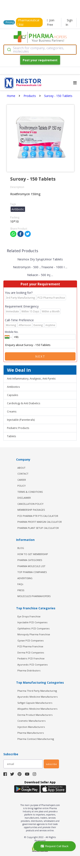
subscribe (51, 764)
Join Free (50, 22)
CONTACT (22, 473)
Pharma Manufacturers (30, 732)
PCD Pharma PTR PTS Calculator (37, 515)
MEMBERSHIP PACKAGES (31, 509)
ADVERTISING (24, 578)
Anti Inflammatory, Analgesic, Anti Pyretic (31, 378)
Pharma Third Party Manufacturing (37, 690)
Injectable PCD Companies (32, 622)
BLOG (20, 548)
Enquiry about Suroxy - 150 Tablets (40, 345)
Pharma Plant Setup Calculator (38, 527)
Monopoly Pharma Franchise (33, 634)
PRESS (20, 590)
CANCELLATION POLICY (30, 503)
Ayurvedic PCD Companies (32, 664)
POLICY (21, 485)
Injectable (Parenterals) (21, 420)
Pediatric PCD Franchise (31, 658)
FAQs (20, 584)
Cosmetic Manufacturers (31, 720)
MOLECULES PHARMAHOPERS (34, 596)
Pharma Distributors (28, 670)
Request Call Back (55, 846)
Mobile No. (11, 332)
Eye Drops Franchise (29, 616)
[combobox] (40, 49)
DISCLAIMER (24, 497)
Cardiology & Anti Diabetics (23, 403)
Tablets (11, 436)
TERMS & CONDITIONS (30, 491)
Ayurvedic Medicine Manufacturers (37, 696)
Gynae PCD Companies (30, 640)
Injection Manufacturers (31, 726)
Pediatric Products (18, 428)
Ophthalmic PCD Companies (33, 628)
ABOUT (21, 467)
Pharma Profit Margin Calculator (39, 521)
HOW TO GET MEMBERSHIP (32, 554)
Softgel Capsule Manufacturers (34, 702)
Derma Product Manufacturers (34, 714)
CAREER (21, 479)
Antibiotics (13, 387)
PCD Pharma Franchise (30, 646)
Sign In (69, 22)
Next (40, 356)
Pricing (10, 22)
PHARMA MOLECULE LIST (31, 566)
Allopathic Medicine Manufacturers (37, 708)
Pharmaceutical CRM (28, 22)
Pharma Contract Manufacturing (35, 738)
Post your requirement (40, 60)
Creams (11, 411)
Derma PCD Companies (30, 652)
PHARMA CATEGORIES (29, 560)
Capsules (12, 395)
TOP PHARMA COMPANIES (32, 572)
